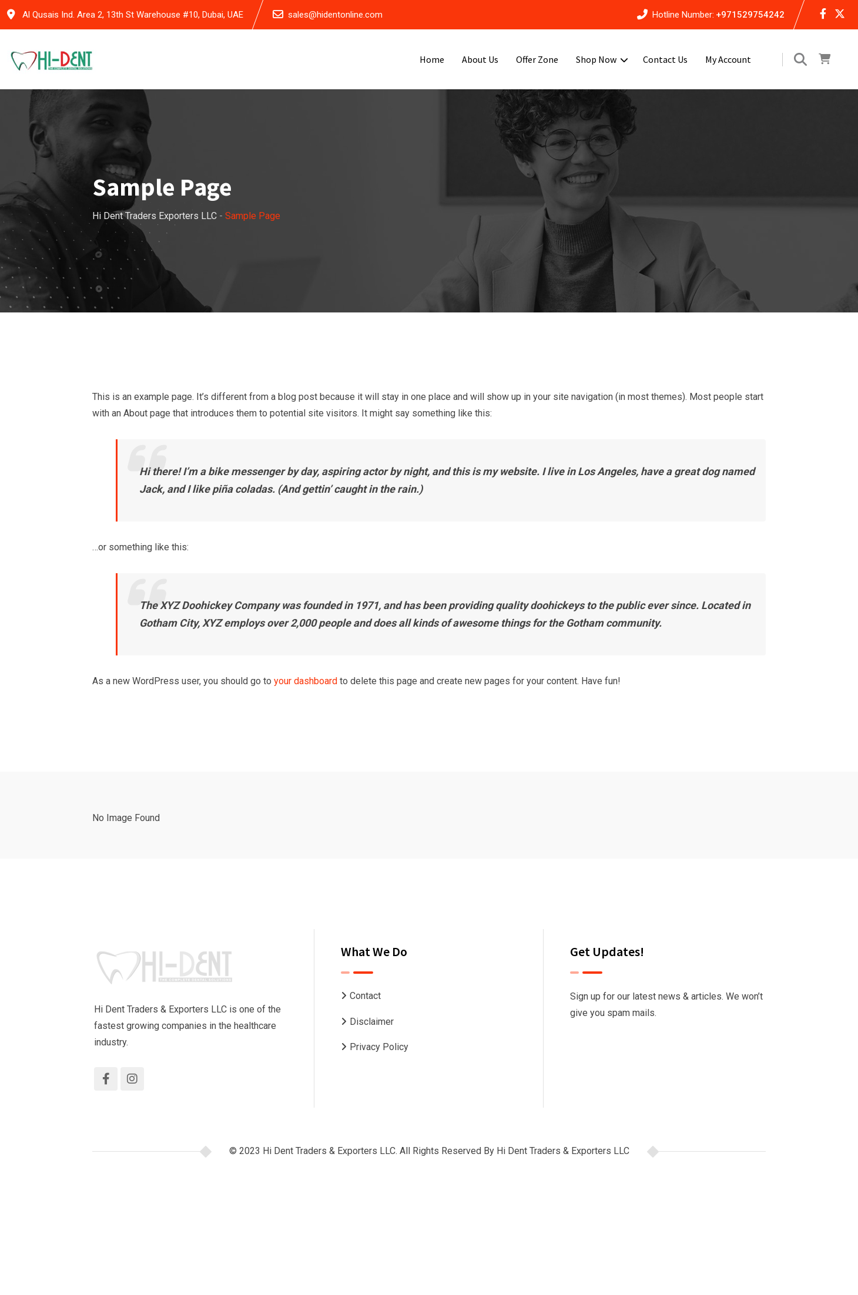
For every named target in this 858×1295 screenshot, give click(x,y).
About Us (480, 59)
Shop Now (596, 59)
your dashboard (305, 681)
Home (432, 59)
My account (728, 59)
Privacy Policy (379, 1046)
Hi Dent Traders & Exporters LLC (563, 1150)
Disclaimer (372, 1021)
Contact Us (665, 59)
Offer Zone (537, 59)
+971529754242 (750, 14)
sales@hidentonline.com (335, 14)
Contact (365, 995)
